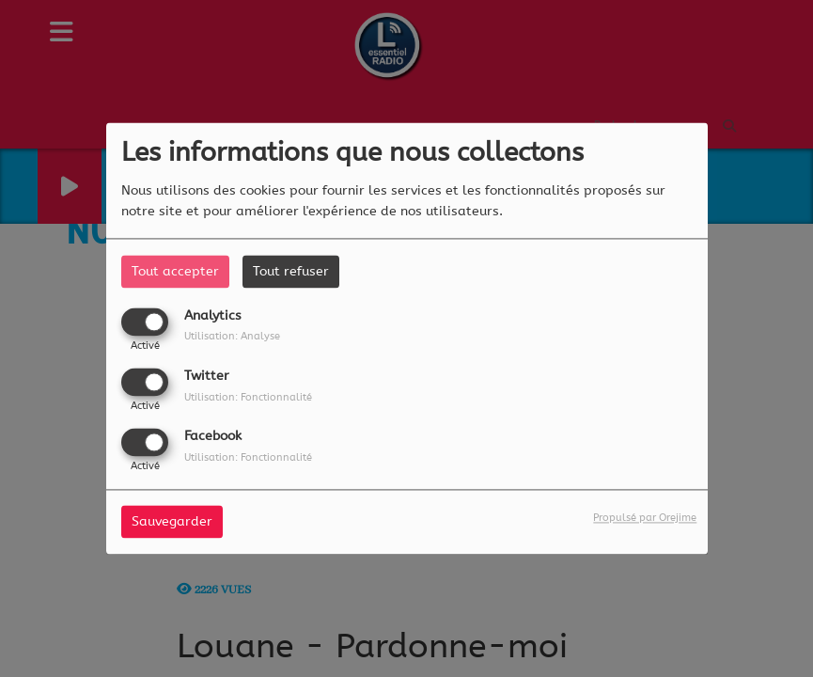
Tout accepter (175, 271)
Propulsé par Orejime (644, 518)
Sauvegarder (172, 522)
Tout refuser (291, 271)
